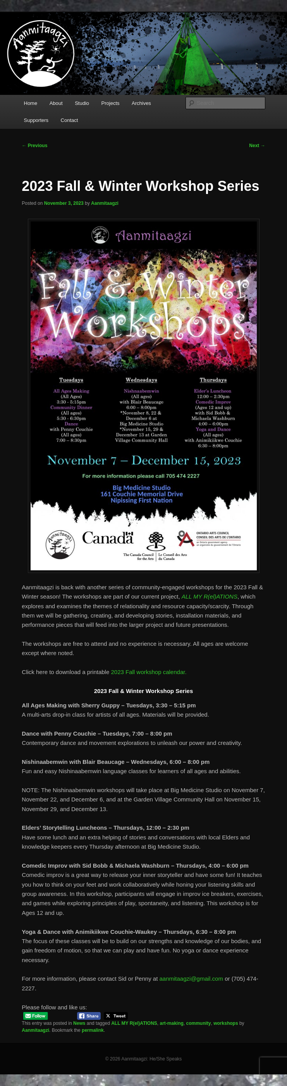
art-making (171, 1023)
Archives (141, 103)
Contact (69, 120)
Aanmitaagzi (105, 203)
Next (257, 145)
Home (31, 103)
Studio (82, 103)
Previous (34, 145)
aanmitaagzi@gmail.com (191, 978)
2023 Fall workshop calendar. (148, 672)
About (56, 103)
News (79, 1023)
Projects (110, 103)
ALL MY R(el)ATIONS (134, 1023)
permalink (93, 1030)
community (198, 1023)
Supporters (36, 120)
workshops (225, 1023)
